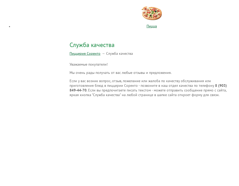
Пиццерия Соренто (85, 53)
